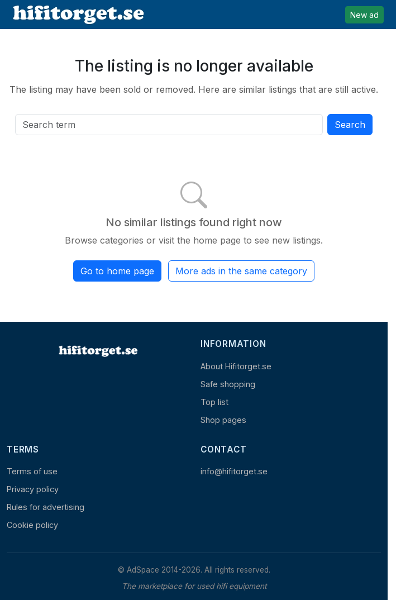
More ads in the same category (241, 271)
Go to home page (117, 271)
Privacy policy (33, 489)
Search (350, 124)
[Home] (97, 351)
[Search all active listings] (169, 124)
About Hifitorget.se (236, 366)
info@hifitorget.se (234, 471)
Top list (214, 402)
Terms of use (32, 471)
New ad (364, 15)
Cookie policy (32, 525)
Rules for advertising (45, 507)
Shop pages (223, 420)
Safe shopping (228, 384)
